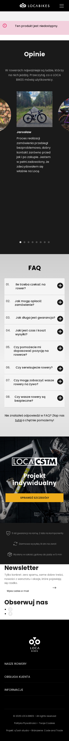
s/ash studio (21, 730)
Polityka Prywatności (25, 723)
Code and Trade (53, 730)
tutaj (18, 420)
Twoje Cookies (47, 723)
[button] (8, 125)
